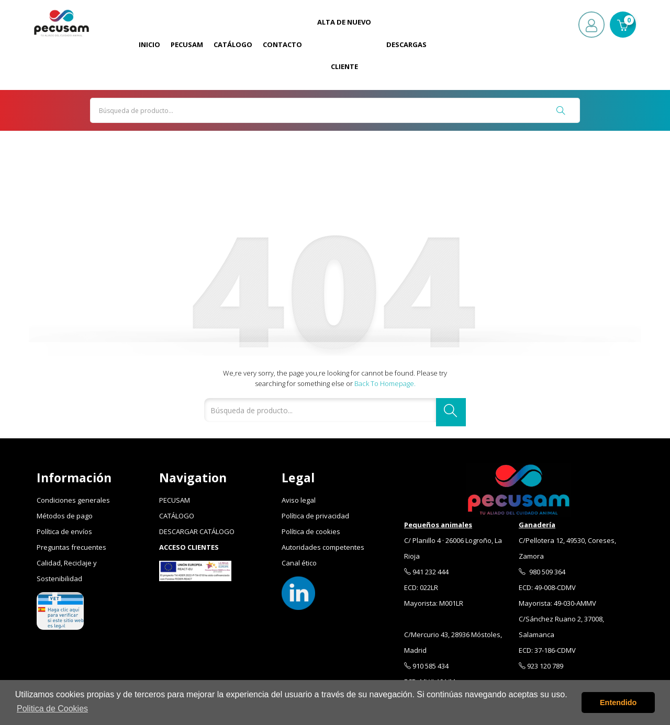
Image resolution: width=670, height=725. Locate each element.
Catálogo (233, 44)
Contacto (282, 44)
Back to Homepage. (385, 383)
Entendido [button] (618, 702)
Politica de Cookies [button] (52, 708)
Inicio (149, 44)
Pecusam (187, 44)
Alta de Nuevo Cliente (344, 44)
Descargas (406, 44)
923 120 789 (541, 666)
